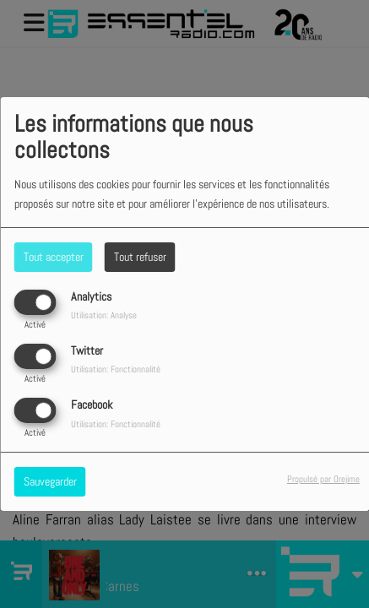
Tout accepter (54, 256)
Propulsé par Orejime (323, 479)
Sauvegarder (50, 481)
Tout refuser (140, 256)
